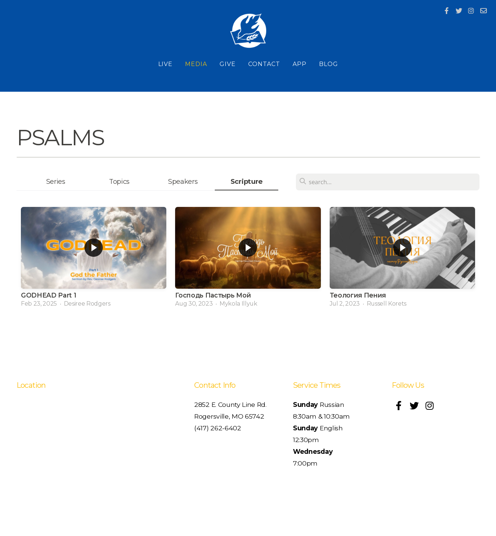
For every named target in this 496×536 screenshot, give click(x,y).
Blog (328, 64)
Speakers (183, 181)
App (300, 64)
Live (165, 64)
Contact (264, 64)
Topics (119, 181)
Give (228, 64)
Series (55, 181)
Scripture (247, 181)
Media (196, 64)
